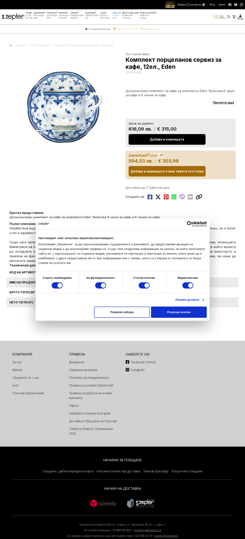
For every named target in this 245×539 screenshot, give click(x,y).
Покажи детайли (187, 299)
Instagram (138, 370)
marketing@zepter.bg (147, 530)
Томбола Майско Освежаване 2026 (91, 431)
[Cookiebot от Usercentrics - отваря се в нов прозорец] (190, 224)
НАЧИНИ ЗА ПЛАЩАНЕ (122, 460)
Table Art (21, 45)
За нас (17, 362)
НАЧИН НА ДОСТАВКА (122, 488)
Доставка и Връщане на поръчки (93, 421)
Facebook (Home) (143, 362)
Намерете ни (137, 354)
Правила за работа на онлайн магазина (90, 395)
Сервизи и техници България (89, 413)
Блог (15, 385)
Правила (77, 354)
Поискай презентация (28, 393)
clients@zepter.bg (166, 536)
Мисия (17, 370)
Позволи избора (121, 312)
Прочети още (223, 102)
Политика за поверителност (89, 377)
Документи (76, 362)
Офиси (74, 405)
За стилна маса (40, 45)
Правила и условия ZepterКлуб (91, 385)
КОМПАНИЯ (22, 354)
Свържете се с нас (25, 377)
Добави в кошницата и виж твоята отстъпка (167, 171)
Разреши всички (178, 312)
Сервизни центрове (83, 370)
